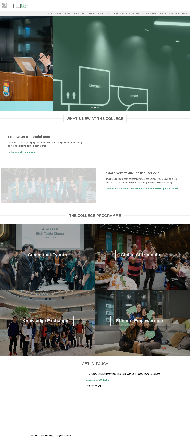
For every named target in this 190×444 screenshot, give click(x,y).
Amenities (138, 13)
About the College (76, 13)
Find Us (184, 13)
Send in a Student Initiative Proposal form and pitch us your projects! (142, 188)
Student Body (97, 13)
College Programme (118, 13)
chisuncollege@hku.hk (97, 380)
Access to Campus (169, 13)
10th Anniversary (53, 13)
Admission (152, 13)
